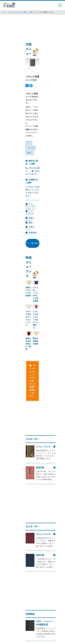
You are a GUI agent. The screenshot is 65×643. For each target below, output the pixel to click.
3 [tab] (36, 68)
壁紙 (31, 222)
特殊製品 (33, 233)
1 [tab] (28, 68)
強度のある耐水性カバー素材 (28, 343)
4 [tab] (32, 71)
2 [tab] (32, 68)
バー (29, 143)
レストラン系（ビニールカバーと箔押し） (35, 319)
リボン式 (30, 148)
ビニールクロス (30, 212)
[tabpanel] (32, 62)
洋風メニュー (30, 228)
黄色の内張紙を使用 (35, 341)
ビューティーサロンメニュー (31, 206)
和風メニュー (30, 219)
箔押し (29, 153)
